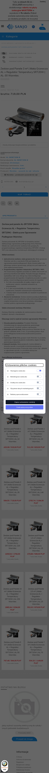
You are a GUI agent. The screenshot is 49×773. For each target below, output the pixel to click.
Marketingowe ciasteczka (18, 377)
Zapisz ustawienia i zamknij (24, 402)
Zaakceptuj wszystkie (24, 407)
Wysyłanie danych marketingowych (22, 388)
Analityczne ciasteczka (17, 382)
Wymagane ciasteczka (17, 371)
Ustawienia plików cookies (21, 365)
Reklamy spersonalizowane (19, 394)
